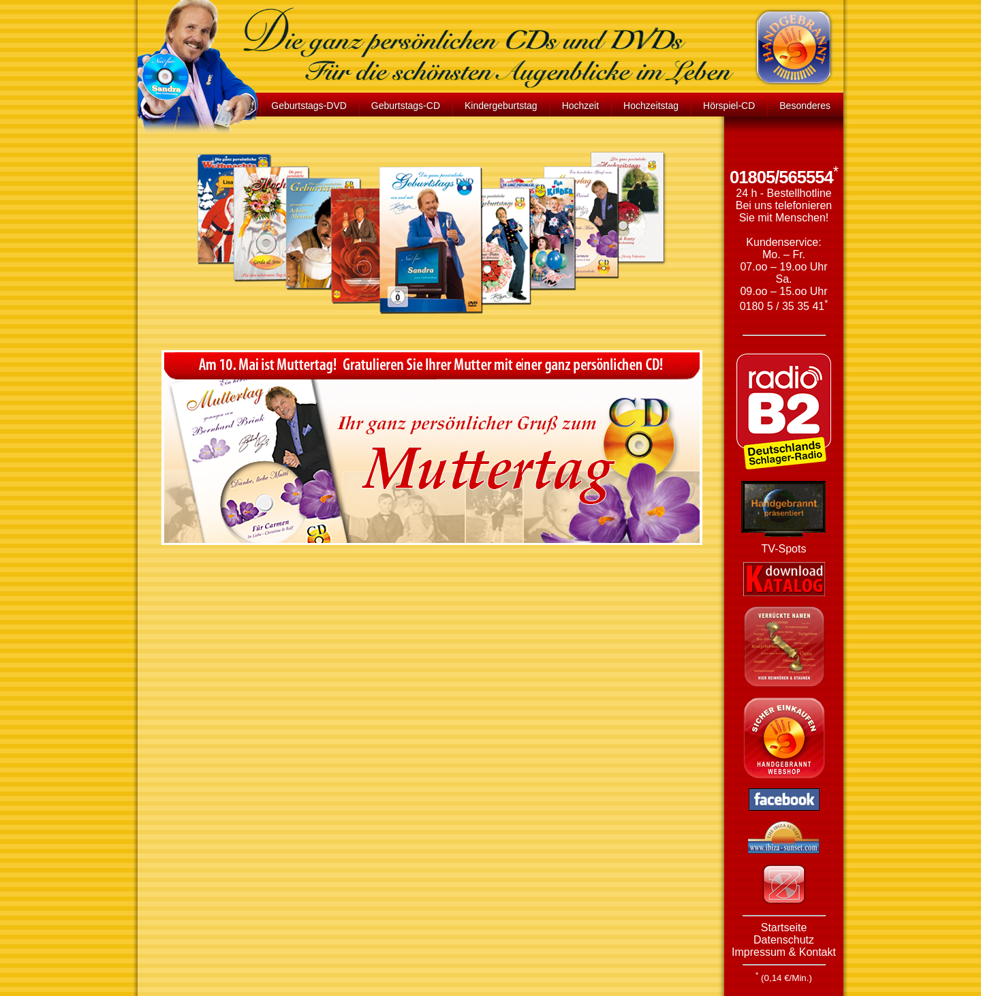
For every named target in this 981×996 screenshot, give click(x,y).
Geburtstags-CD (405, 105)
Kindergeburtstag (501, 105)
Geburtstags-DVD (308, 105)
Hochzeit (580, 105)
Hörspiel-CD (729, 105)
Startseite (784, 927)
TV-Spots (784, 549)
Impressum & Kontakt (784, 952)
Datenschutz (783, 940)
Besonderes (804, 105)
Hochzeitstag (651, 105)
